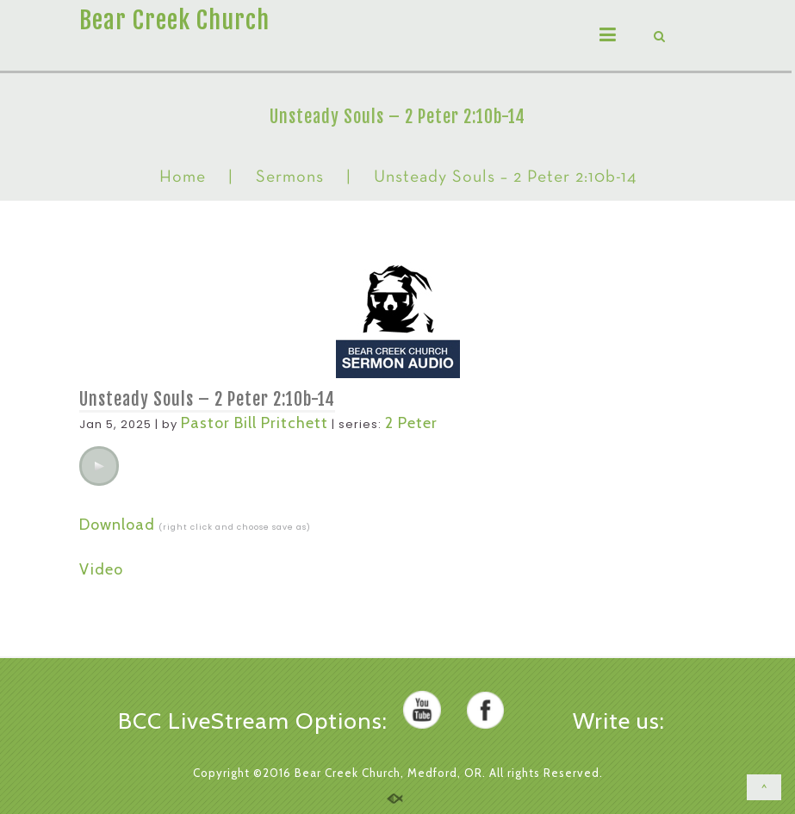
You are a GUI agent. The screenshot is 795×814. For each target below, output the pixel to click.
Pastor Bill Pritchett (254, 422)
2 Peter (411, 422)
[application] (99, 466)
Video (101, 569)
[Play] (99, 466)
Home (182, 177)
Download (117, 524)
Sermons (290, 177)
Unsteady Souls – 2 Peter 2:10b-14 (207, 399)
